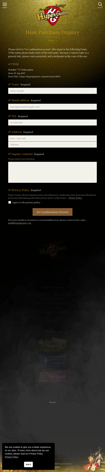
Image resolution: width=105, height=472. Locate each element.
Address (22, 132)
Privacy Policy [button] (11, 457)
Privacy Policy (26, 190)
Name (20, 84)
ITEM (15, 64)
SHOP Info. (53, 320)
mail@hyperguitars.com (19, 223)
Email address (26, 100)
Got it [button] (28, 464)
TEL (19, 116)
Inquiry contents (27, 154)
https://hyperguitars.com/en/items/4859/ (40, 76)
